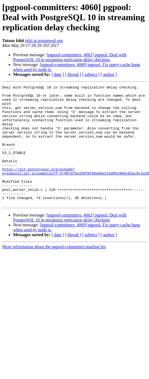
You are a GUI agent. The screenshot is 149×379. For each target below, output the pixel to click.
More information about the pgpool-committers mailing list (54, 270)
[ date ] (58, 74)
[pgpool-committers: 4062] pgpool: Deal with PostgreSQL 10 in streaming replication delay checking (69, 57)
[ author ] (109, 74)
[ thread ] (73, 74)
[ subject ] (91, 74)
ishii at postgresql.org (44, 40)
